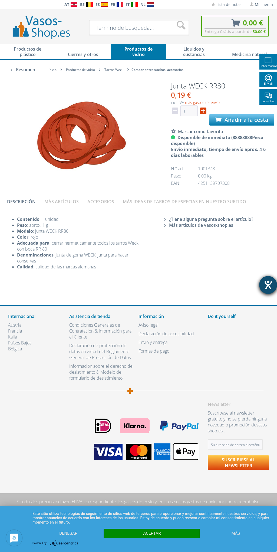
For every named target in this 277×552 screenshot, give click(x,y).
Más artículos (61, 202)
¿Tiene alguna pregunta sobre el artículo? (208, 219)
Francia (15, 331)
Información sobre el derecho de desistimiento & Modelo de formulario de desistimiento (101, 372)
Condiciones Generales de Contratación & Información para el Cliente (100, 331)
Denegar (68, 533)
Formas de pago (153, 351)
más (235, 533)
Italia (12, 337)
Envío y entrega (152, 342)
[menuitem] (5, 4)
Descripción (21, 202)
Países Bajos (19, 343)
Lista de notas (226, 4)
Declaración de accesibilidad (166, 334)
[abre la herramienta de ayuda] (268, 285)
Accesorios (100, 202)
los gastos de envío (136, 502)
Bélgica (15, 349)
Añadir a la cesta (241, 119)
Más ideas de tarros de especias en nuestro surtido (184, 202)
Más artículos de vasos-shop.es (198, 225)
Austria (14, 325)
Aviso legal (148, 325)
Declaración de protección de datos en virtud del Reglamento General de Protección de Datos (100, 351)
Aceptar (152, 533)
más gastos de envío (202, 102)
